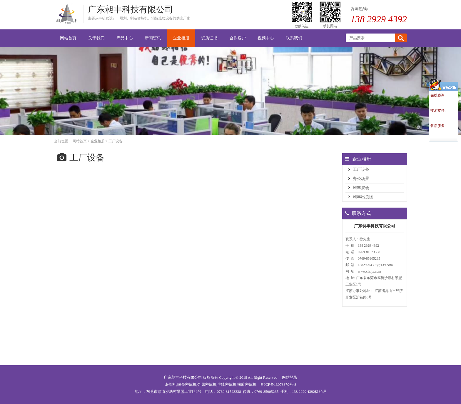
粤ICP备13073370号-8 (278, 384)
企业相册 (98, 141)
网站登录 (289, 377)
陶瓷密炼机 (186, 384)
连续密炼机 (226, 384)
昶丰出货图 (363, 197)
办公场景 (361, 178)
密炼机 (170, 384)
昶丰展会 (361, 188)
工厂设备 (115, 141)
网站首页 (80, 141)
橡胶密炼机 (246, 384)
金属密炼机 (206, 384)
